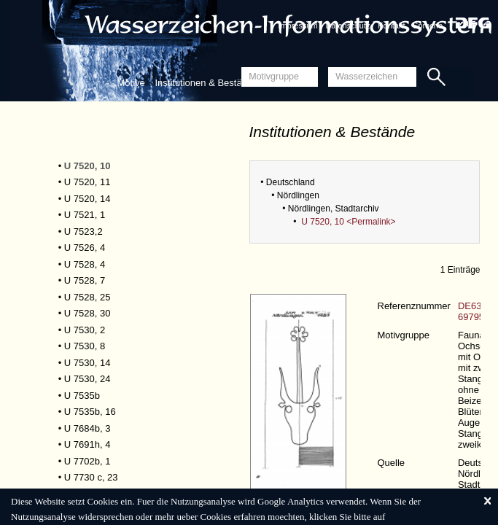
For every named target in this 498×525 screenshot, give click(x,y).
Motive (131, 82)
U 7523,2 (83, 231)
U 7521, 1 (84, 214)
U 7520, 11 (87, 181)
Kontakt (391, 25)
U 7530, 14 (87, 362)
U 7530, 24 (87, 378)
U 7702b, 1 (87, 461)
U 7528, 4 (84, 264)
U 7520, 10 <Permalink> (348, 222)
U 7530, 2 (84, 329)
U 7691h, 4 (87, 444)
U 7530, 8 (84, 346)
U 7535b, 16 (90, 411)
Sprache (428, 25)
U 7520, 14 (87, 198)
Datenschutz (347, 25)
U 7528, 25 (87, 297)
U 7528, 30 (87, 313)
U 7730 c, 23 (91, 477)
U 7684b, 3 (87, 428)
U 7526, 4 (84, 247)
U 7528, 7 (84, 280)
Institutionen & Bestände (206, 82)
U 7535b (82, 395)
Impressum (297, 25)
